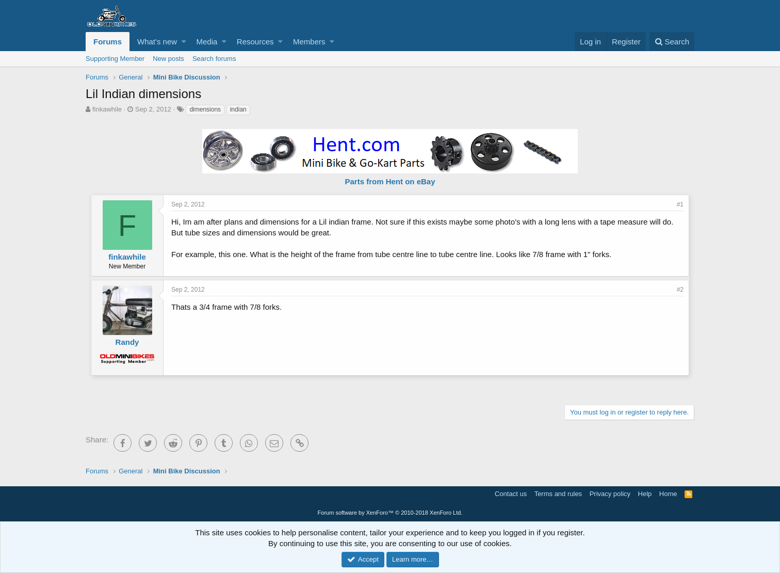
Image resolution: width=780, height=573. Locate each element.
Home (668, 494)
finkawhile (107, 109)
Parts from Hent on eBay (390, 181)
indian (238, 109)
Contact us (511, 494)
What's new (157, 41)
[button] (184, 41)
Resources (255, 41)
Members (309, 41)
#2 (680, 289)
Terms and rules (558, 494)
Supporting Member (115, 58)
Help (645, 494)
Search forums (214, 58)
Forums (107, 41)
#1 (680, 204)
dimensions (205, 109)
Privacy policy (610, 494)
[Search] (671, 41)
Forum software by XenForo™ (390, 513)
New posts (168, 58)
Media (207, 41)
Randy (127, 342)
